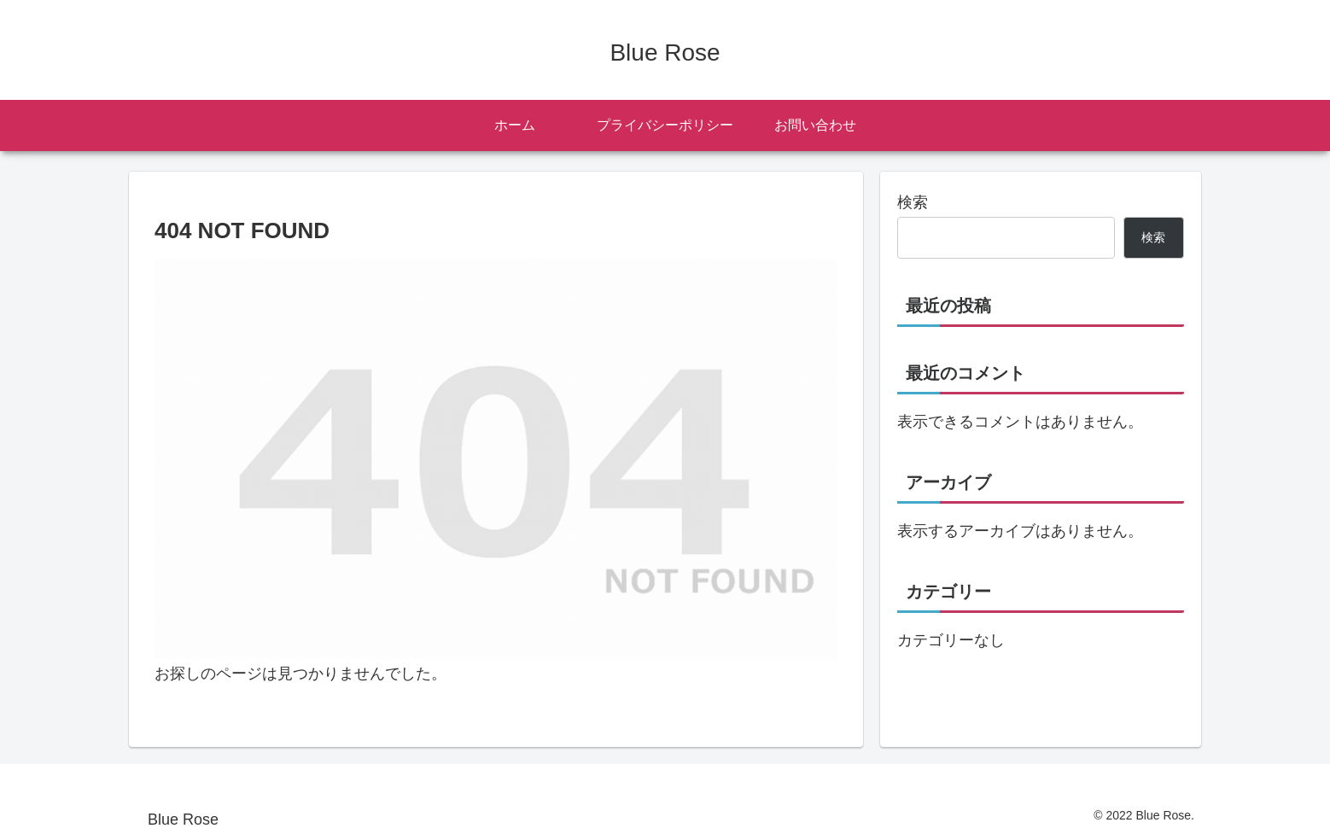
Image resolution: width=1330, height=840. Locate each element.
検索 (912, 202)
